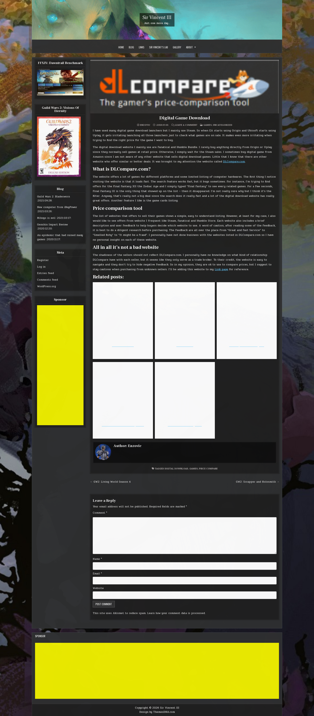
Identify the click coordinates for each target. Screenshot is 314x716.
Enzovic (145, 125)
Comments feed (47, 280)
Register (43, 260)
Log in (41, 267)
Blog (131, 47)
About (189, 47)
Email (97, 574)
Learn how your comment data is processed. (176, 613)
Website (98, 588)
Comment (100, 513)
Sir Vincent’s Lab (158, 47)
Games (207, 124)
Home (121, 47)
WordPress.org (46, 286)
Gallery (177, 47)
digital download (176, 468)
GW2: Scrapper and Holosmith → (257, 482)
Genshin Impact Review (52, 225)
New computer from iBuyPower (57, 207)
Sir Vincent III (157, 17)
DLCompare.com (234, 161)
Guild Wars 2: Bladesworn (53, 197)
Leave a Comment (186, 125)
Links (141, 47)
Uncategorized (222, 124)
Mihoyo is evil (46, 218)
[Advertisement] (60, 365)
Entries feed (45, 273)
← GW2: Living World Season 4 (110, 482)
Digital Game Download (184, 118)
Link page (221, 269)
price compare (208, 468)
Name (97, 559)
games (193, 468)
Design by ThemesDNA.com (157, 712)
